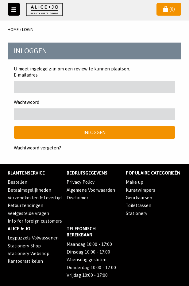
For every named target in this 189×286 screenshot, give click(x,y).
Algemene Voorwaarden (91, 190)
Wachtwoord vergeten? (37, 147)
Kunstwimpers (140, 190)
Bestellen (17, 182)
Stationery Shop (24, 245)
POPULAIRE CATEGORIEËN (153, 172)
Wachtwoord (26, 102)
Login (27, 29)
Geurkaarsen (139, 197)
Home (13, 29)
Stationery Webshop (28, 253)
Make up (134, 182)
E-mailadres (26, 74)
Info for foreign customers (35, 221)
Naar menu (14, 9)
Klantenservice (26, 172)
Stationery (136, 213)
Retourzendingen (25, 205)
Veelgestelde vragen (28, 213)
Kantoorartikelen (25, 261)
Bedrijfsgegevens (87, 172)
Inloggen (94, 132)
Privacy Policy (80, 182)
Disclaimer (77, 197)
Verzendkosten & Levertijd (35, 197)
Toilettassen (138, 205)
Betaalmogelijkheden (29, 190)
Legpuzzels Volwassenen (33, 237)
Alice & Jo (19, 228)
